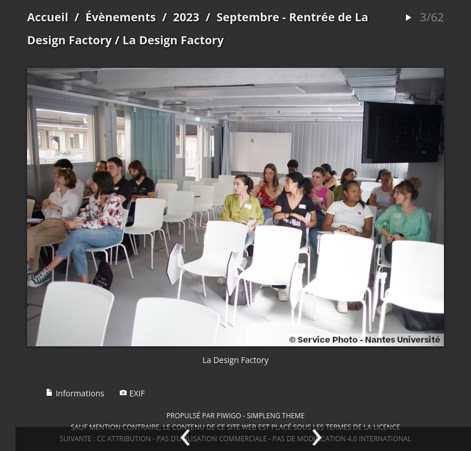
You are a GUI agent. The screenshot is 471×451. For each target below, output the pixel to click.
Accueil (48, 17)
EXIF (132, 393)
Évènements (120, 17)
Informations (74, 393)
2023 (186, 17)
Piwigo (228, 415)
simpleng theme (276, 415)
